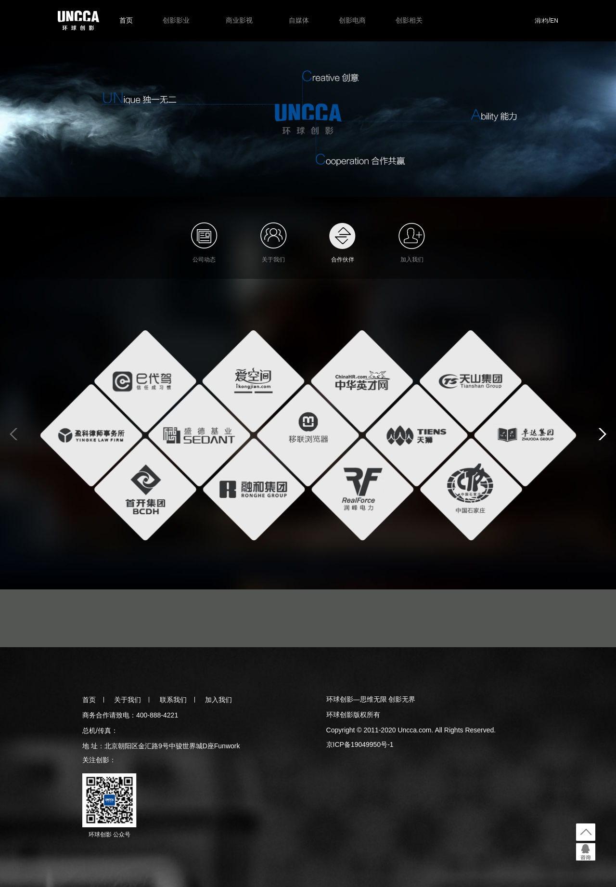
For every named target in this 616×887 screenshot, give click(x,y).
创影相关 (409, 20)
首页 (126, 20)
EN (554, 20)
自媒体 (299, 20)
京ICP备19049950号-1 (360, 744)
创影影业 (176, 20)
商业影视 (239, 20)
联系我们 (173, 700)
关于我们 (127, 700)
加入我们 (218, 700)
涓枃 (541, 20)
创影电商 (352, 20)
